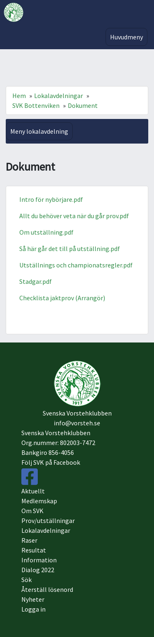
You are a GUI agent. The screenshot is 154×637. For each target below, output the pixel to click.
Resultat (33, 550)
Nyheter (32, 599)
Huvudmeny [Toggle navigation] (126, 37)
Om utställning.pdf (46, 232)
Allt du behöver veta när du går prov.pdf (74, 216)
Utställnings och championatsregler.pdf (76, 265)
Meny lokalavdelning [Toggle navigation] (39, 131)
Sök (26, 579)
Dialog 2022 (37, 570)
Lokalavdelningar (58, 95)
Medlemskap (39, 501)
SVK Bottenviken (36, 105)
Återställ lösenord (47, 589)
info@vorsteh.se (77, 423)
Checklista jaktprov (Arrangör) (62, 298)
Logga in (33, 609)
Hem (19, 95)
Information (39, 560)
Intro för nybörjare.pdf (51, 199)
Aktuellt (33, 491)
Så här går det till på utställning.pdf (69, 248)
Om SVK (32, 511)
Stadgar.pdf (35, 281)
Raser (29, 540)
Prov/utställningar (48, 520)
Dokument (83, 105)
